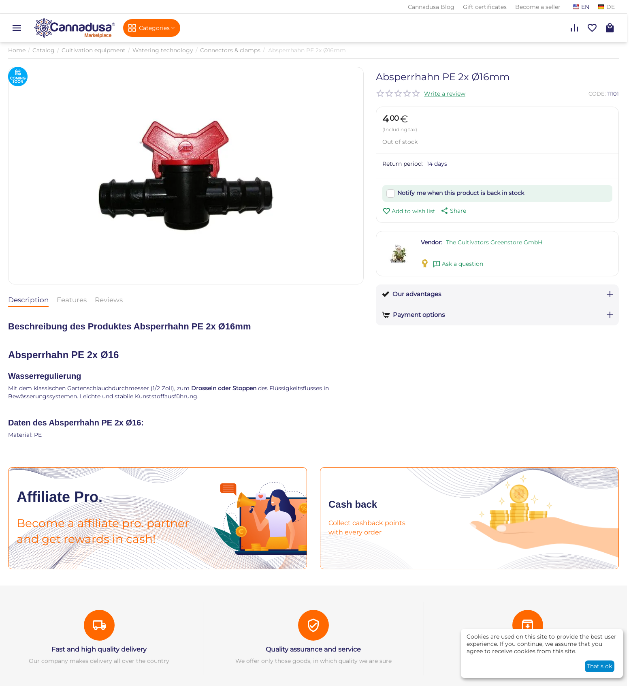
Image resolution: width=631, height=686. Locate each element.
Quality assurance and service (313, 649)
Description (28, 300)
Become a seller (538, 7)
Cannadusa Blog (431, 7)
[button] (452, 211)
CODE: (597, 93)
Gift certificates (485, 7)
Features (72, 300)
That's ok (599, 666)
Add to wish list (408, 211)
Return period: (402, 163)
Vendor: (431, 242)
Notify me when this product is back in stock (460, 193)
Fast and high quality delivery (99, 649)
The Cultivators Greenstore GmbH (494, 242)
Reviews (109, 300)
